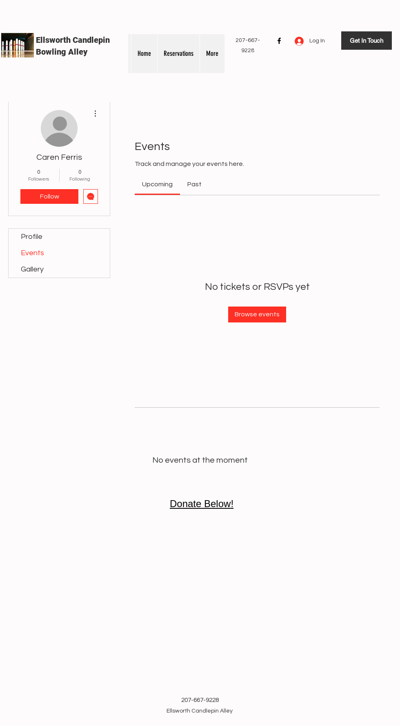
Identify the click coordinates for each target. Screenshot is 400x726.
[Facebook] (279, 41)
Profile (31, 237)
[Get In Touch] (366, 40)
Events (32, 253)
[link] (157, 184)
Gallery (32, 269)
